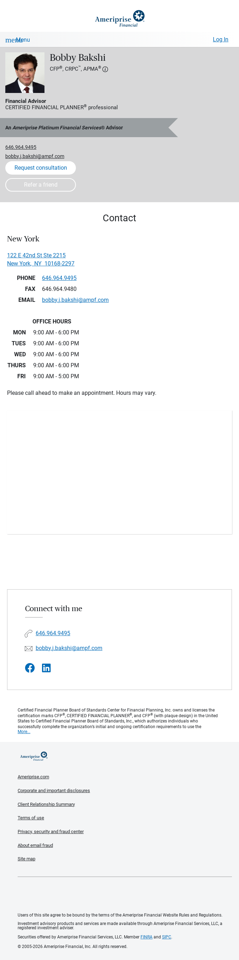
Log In (220, 39)
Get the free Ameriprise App (125, 895)
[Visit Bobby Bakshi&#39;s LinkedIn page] (46, 668)
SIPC (166, 937)
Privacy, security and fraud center (51, 831)
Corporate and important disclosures (54, 790)
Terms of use (31, 817)
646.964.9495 (20, 147)
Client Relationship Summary (46, 804)
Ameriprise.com (33, 776)
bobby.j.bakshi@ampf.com (34, 156)
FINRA (147, 937)
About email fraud (35, 845)
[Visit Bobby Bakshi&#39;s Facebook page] (30, 668)
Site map (26, 858)
